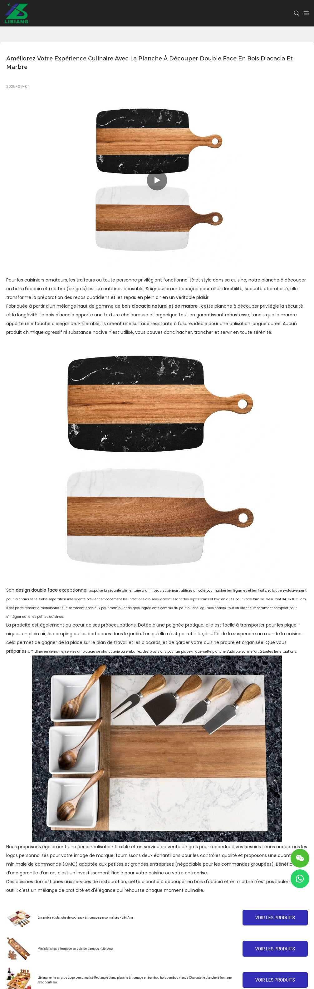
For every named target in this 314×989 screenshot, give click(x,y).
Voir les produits (275, 917)
